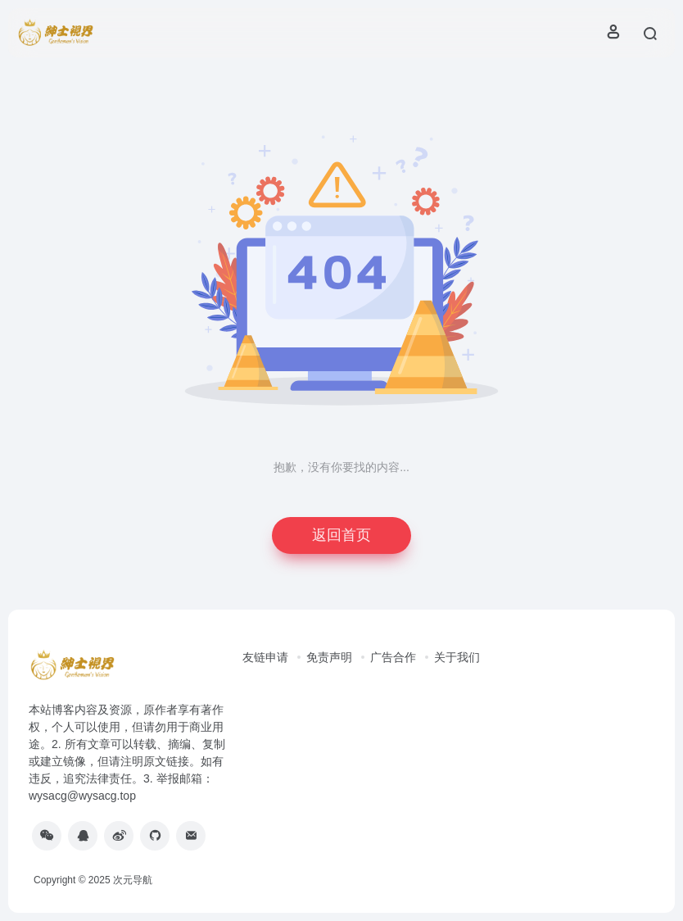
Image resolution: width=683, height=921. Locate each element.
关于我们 (457, 657)
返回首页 (341, 535)
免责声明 (329, 657)
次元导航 (132, 880)
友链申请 (265, 657)
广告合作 (393, 657)
